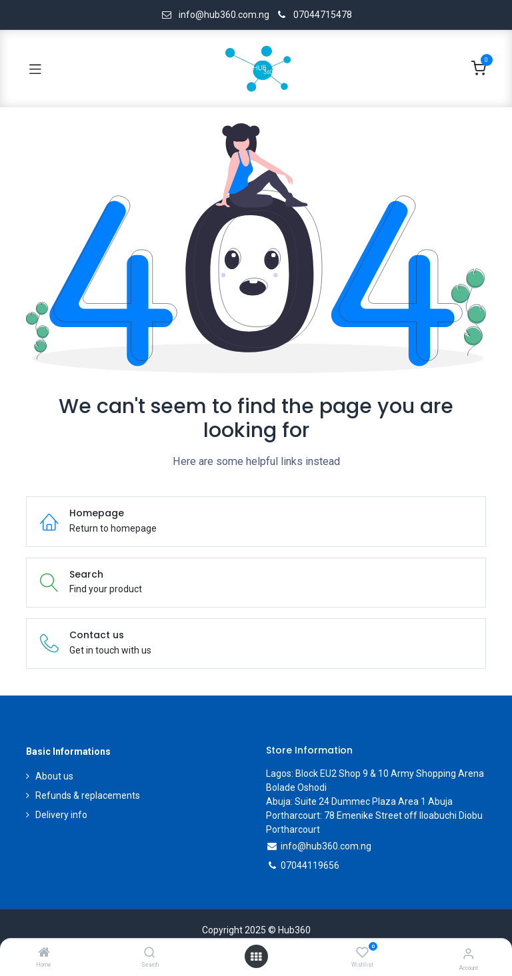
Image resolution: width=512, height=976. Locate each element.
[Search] (149, 953)
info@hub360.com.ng (326, 846)
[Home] (44, 953)
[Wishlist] (362, 953)
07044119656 (310, 865)
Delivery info (61, 814)
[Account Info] (468, 953)
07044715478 (322, 14)
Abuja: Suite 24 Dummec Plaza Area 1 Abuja (359, 801)
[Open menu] (256, 957)
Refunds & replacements (87, 795)
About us (54, 776)
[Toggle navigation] (35, 68)
